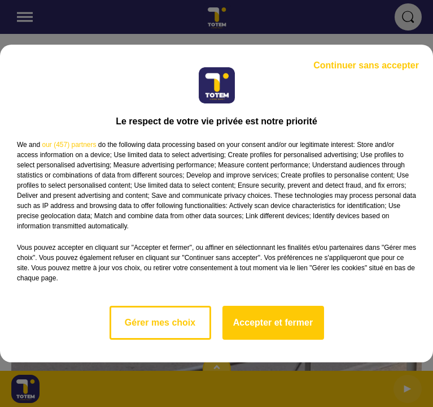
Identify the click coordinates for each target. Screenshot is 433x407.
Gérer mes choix (160, 322)
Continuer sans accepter (366, 65)
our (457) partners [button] (69, 145)
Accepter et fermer (273, 322)
